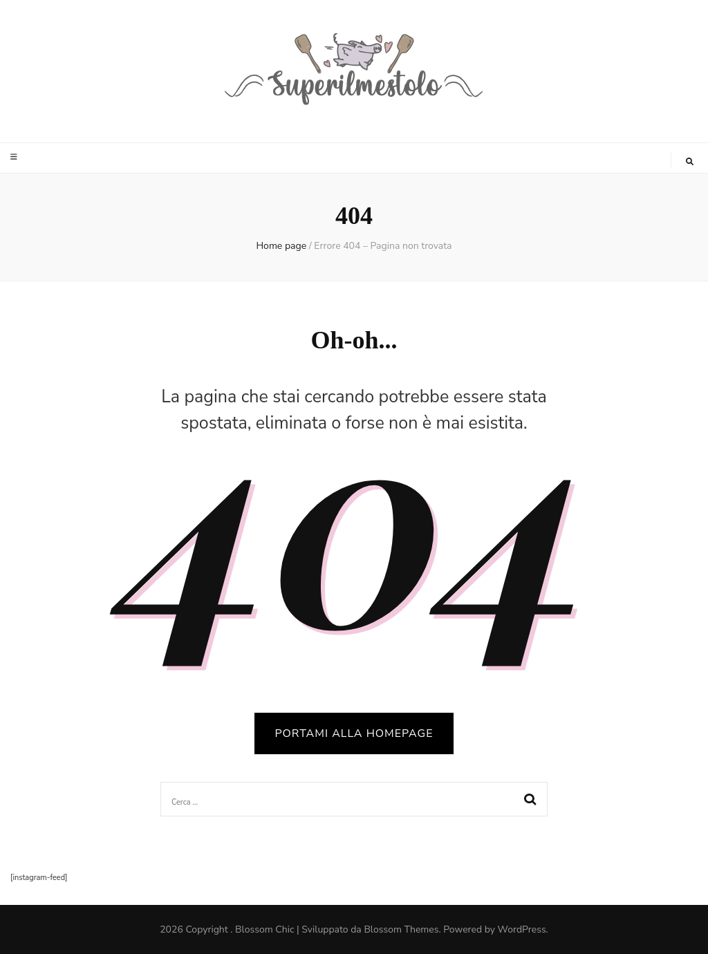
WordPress (522, 929)
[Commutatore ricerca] (689, 162)
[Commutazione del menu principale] (15, 157)
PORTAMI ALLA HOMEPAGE (354, 733)
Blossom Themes (401, 929)
